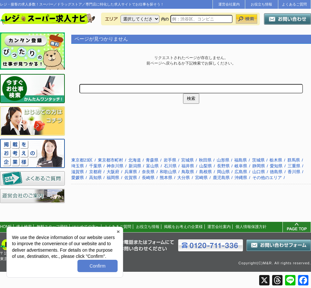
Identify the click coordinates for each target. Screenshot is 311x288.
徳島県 (276, 171)
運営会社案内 (229, 4)
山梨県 (205, 165)
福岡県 (113, 177)
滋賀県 (77, 171)
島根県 (205, 171)
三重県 (294, 165)
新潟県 (135, 165)
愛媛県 (77, 177)
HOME (6, 226)
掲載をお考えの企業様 (183, 226)
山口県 (258, 171)
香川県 (294, 171)
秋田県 (205, 160)
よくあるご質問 (294, 4)
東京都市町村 (110, 160)
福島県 (240, 160)
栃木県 (276, 160)
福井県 (187, 165)
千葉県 (95, 165)
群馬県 (293, 160)
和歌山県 (168, 171)
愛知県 (276, 165)
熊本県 (166, 177)
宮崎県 (201, 177)
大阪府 (113, 171)
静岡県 (258, 165)
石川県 (170, 165)
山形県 (223, 160)
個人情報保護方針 (251, 226)
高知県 (95, 177)
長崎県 (148, 177)
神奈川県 (115, 165)
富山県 (152, 165)
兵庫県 (130, 171)
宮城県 (187, 160)
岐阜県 (241, 165)
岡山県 (223, 171)
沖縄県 (241, 177)
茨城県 (258, 160)
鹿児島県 (221, 177)
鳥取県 (187, 171)
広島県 (241, 171)
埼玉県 (77, 165)
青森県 (152, 160)
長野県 (223, 165)
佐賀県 (130, 177)
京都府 (95, 171)
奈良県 (148, 171)
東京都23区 (82, 160)
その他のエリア (267, 177)
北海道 (134, 160)
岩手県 (170, 160)
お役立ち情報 (261, 4)
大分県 (183, 177)
